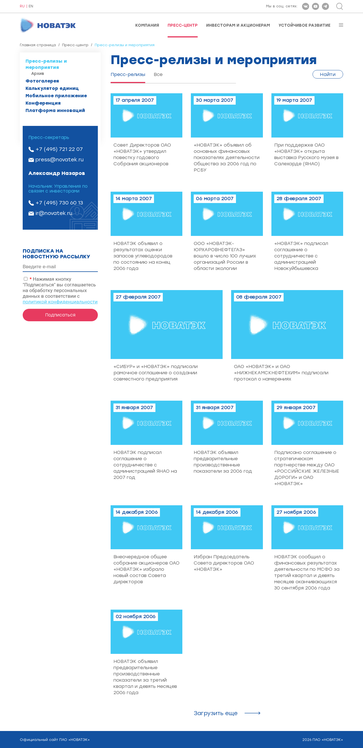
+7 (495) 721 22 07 (59, 149)
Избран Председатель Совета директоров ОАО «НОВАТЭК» (224, 563)
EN (31, 6)
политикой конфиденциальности (60, 302)
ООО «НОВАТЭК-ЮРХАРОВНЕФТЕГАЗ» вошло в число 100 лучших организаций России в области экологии (225, 256)
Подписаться (60, 315)
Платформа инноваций (55, 110)
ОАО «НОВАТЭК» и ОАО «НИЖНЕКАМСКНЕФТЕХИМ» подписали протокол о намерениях (281, 373)
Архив (37, 73)
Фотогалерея (42, 81)
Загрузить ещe (216, 713)
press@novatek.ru (59, 160)
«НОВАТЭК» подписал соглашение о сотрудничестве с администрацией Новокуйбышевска (301, 256)
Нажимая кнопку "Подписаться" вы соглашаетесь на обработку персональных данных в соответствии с (60, 290)
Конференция (43, 103)
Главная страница (38, 45)
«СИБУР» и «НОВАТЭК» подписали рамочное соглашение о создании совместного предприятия (155, 373)
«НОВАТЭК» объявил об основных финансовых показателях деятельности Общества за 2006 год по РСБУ (226, 157)
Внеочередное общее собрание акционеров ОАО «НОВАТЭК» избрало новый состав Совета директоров (146, 569)
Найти (328, 74)
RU (22, 6)
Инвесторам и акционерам (238, 25)
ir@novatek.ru (53, 213)
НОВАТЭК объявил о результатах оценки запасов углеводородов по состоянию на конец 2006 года (142, 256)
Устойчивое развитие (304, 25)
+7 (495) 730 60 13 (59, 203)
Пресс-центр (183, 25)
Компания (147, 25)
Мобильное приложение (56, 95)
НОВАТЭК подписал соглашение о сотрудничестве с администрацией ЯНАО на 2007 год (145, 465)
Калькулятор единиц (52, 88)
